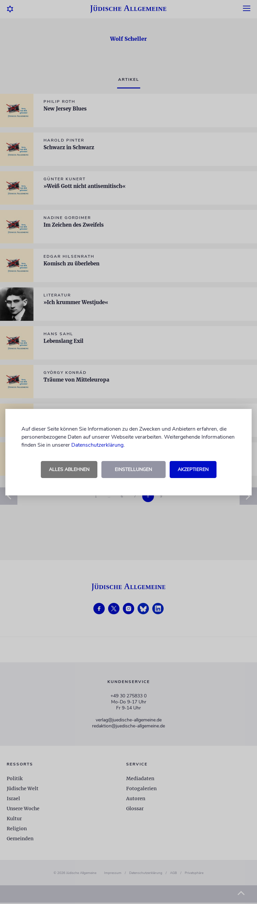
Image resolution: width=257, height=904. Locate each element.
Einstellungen (133, 469)
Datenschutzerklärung (97, 445)
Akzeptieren (193, 469)
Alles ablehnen (69, 469)
